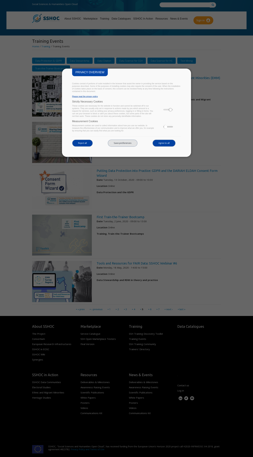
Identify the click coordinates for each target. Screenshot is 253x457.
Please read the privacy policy (85, 96)
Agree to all (164, 143)
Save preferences (123, 143)
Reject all (82, 143)
